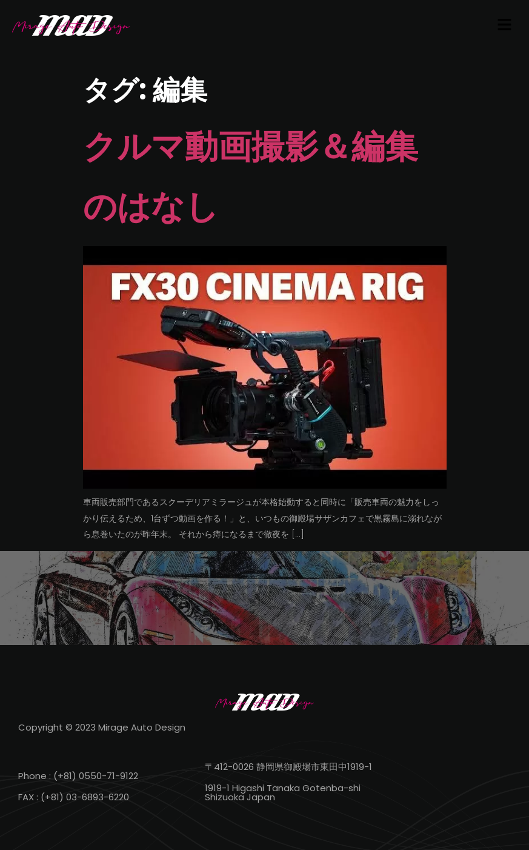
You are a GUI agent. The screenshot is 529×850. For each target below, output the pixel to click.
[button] (505, 25)
